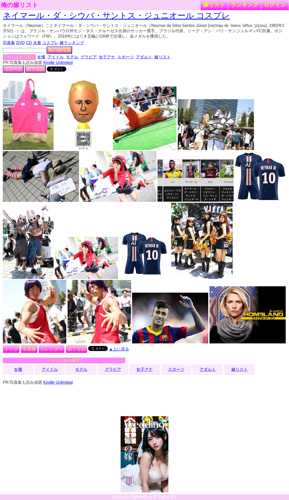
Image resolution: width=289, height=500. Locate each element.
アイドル (55, 57)
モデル (72, 57)
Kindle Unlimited (58, 62)
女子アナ (107, 57)
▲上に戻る (119, 349)
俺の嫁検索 (59, 50)
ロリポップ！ (165, 497)
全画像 (29, 349)
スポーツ (125, 57)
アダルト (144, 57)
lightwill (139, 497)
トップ (11, 349)
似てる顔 (35, 69)
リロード (13, 69)
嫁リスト (214, 5)
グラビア (89, 57)
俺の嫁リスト (19, 5)
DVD (20, 43)
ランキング (245, 5)
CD (29, 43)
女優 (41, 57)
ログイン (275, 5)
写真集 (9, 43)
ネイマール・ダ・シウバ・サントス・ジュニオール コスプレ (116, 15)
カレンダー (51, 349)
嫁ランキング (72, 43)
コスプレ (50, 43)
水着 (37, 43)
